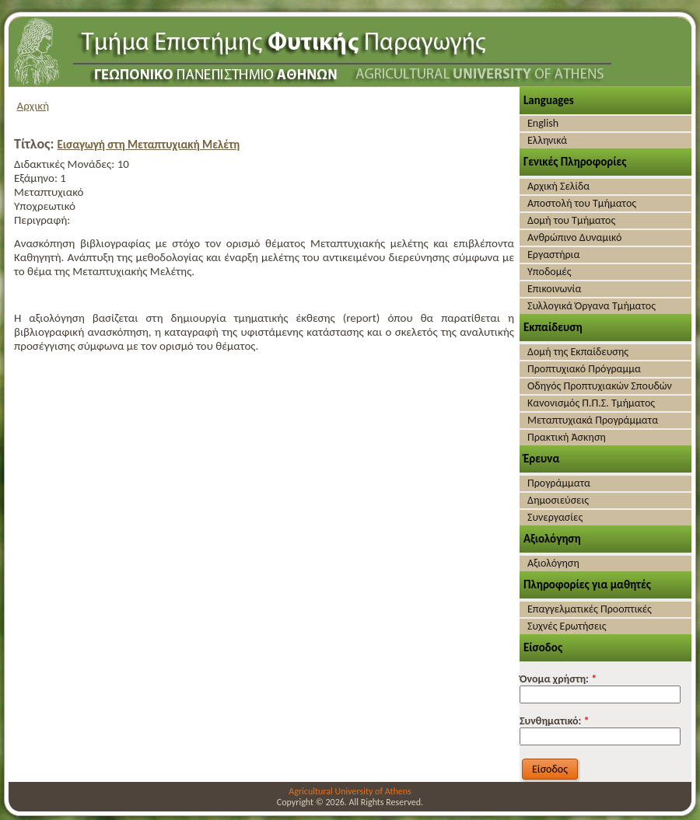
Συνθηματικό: (555, 721)
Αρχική (33, 106)
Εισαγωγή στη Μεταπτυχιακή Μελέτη (148, 145)
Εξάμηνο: (37, 178)
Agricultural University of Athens (350, 791)
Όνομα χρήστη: (558, 679)
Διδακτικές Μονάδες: (65, 164)
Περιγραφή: (42, 220)
